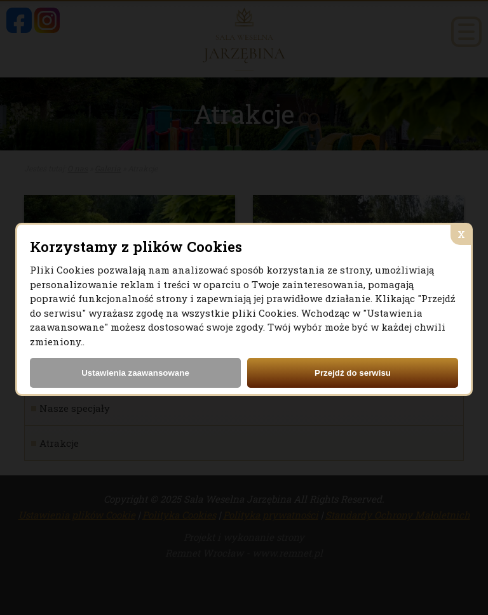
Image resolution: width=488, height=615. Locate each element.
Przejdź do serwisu (353, 373)
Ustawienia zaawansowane (135, 373)
